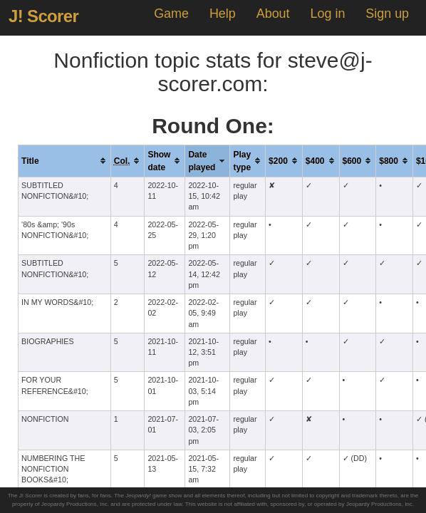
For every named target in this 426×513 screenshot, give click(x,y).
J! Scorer (43, 16)
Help (222, 13)
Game (171, 13)
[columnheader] (65, 161)
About (273, 13)
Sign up (387, 13)
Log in (327, 13)
